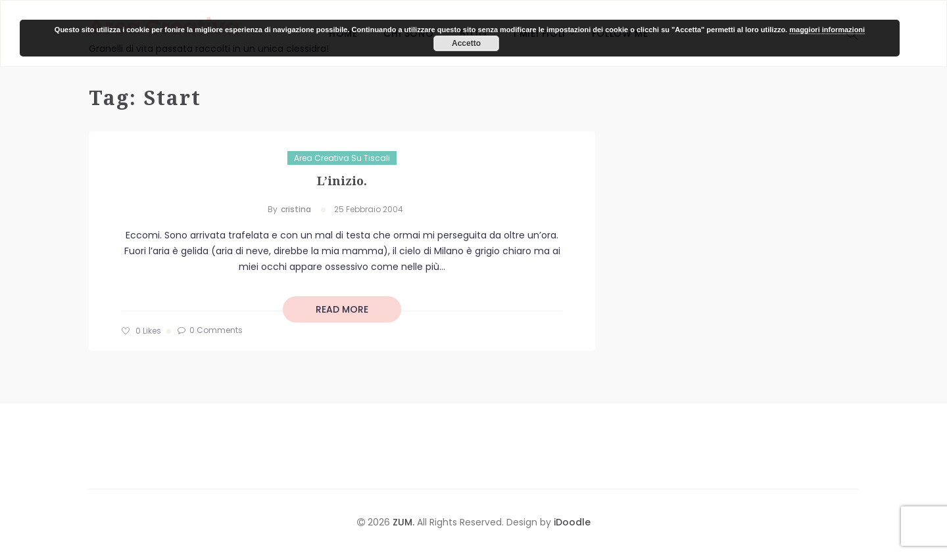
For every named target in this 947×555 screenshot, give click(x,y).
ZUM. (405, 522)
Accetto (466, 43)
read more (342, 309)
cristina (296, 209)
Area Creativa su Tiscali (342, 158)
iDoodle (571, 522)
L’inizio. (342, 181)
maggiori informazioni (827, 29)
